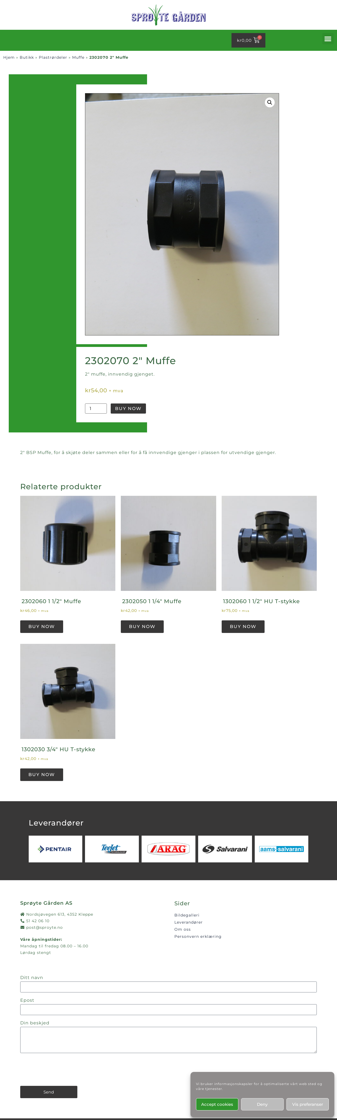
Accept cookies (217, 1104)
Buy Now (128, 408)
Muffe (78, 57)
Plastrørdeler (53, 57)
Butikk (27, 57)
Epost (27, 1000)
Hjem (9, 57)
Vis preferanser (307, 1104)
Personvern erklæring (198, 936)
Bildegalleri (187, 915)
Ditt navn (31, 977)
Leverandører (188, 922)
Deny (262, 1104)
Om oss (182, 929)
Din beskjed (34, 1023)
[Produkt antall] (96, 408)
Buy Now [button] (41, 626)
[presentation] (61, 1069)
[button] (328, 38)
